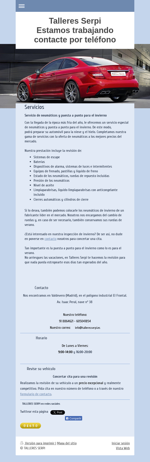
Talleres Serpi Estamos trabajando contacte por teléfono (75, 30)
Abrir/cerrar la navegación (75, 6)
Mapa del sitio (67, 443)
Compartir (73, 418)
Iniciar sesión (121, 443)
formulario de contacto (35, 394)
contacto (50, 239)
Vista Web (123, 448)
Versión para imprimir (37, 443)
